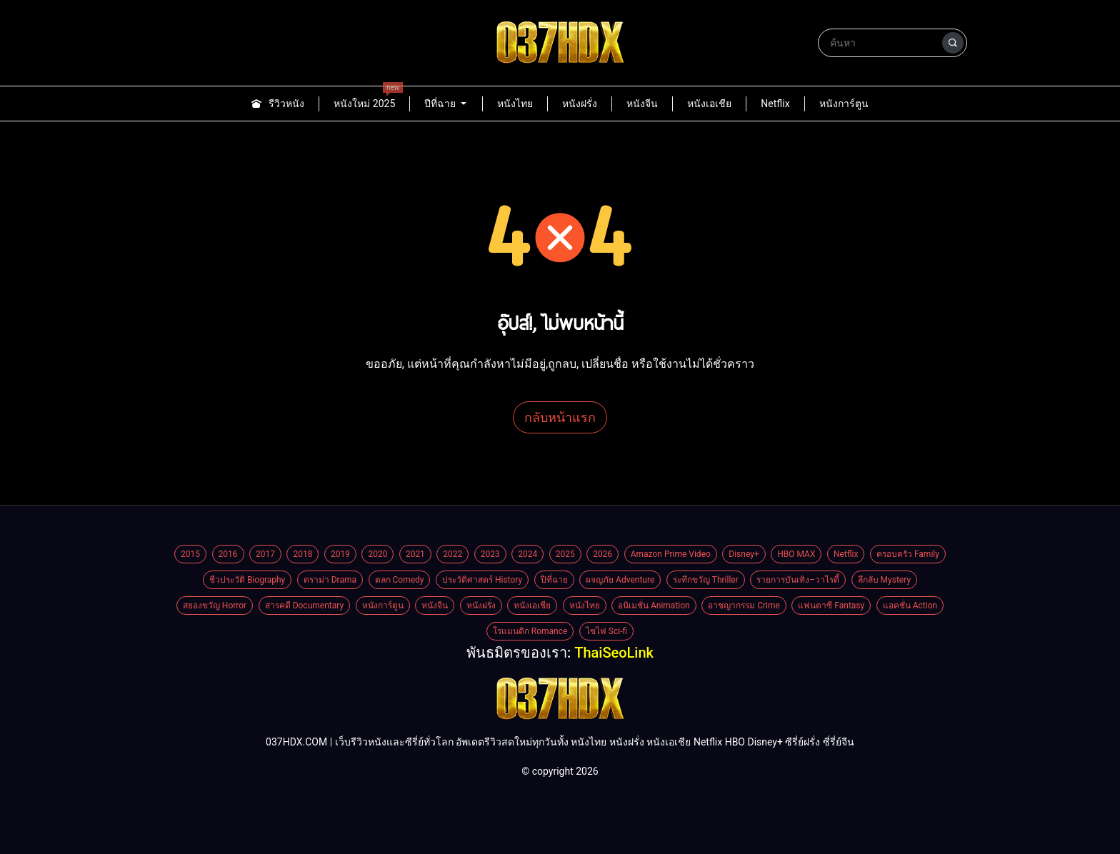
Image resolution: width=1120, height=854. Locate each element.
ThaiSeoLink (614, 652)
